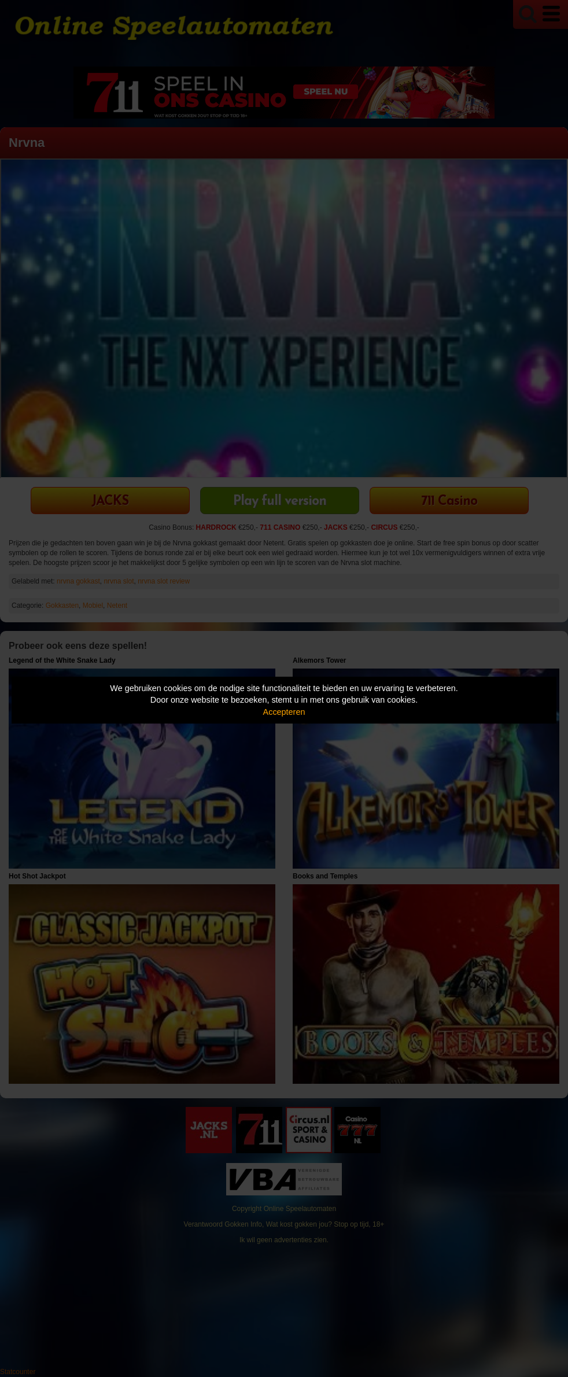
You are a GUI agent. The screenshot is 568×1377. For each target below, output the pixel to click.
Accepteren (284, 712)
